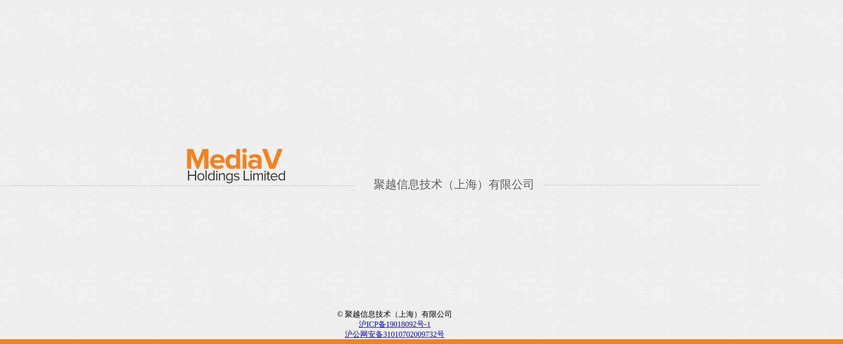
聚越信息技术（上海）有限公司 (454, 184)
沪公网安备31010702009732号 (394, 334)
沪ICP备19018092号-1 (395, 324)
